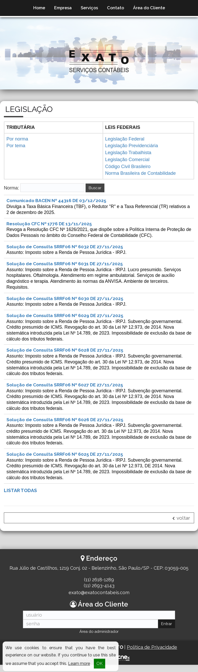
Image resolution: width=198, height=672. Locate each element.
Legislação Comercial (127, 159)
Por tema (15, 145)
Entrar (166, 630)
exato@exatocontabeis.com (99, 599)
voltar (181, 525)
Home (39, 7)
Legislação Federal (124, 139)
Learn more (79, 665)
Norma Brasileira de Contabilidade (140, 173)
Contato (115, 7)
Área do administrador (99, 638)
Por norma (17, 139)
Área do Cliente (149, 7)
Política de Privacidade (152, 654)
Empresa (63, 7)
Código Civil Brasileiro (128, 166)
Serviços (89, 7)
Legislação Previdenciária (131, 145)
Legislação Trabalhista (128, 152)
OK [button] (99, 665)
